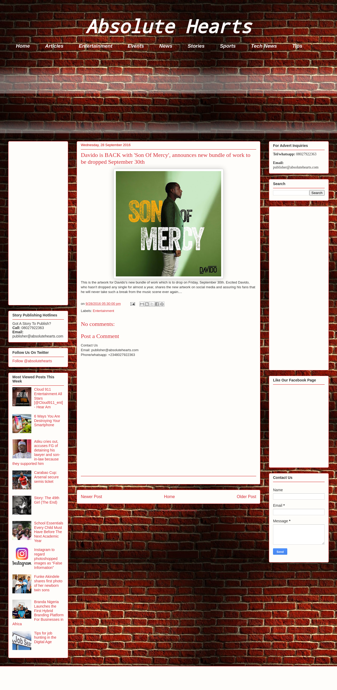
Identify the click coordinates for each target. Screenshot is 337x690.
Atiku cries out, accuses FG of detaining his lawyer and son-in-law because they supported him (36, 452)
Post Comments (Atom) (179, 510)
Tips (297, 46)
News (165, 46)
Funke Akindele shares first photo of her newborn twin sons (48, 583)
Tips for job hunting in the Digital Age (45, 637)
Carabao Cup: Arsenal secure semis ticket (46, 477)
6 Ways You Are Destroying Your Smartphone (47, 420)
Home (23, 46)
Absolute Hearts (168, 26)
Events (136, 46)
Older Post (246, 496)
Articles (54, 46)
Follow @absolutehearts (32, 361)
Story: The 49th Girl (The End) (46, 500)
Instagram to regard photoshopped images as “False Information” (48, 558)
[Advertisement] (166, 96)
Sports (228, 46)
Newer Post (91, 496)
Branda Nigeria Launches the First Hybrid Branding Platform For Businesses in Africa (38, 613)
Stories (196, 46)
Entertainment (95, 46)
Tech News (264, 46)
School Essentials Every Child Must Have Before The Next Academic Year (48, 532)
